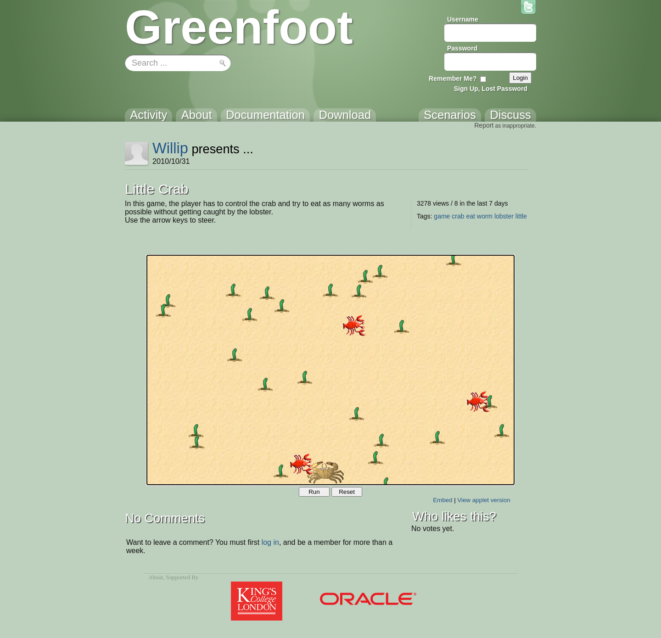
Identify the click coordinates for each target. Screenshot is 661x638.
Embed (442, 500)
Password (462, 48)
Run (313, 491)
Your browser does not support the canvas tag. (330, 370)
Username (462, 19)
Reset (347, 491)
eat (470, 216)
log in (270, 542)
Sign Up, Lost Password (490, 88)
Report (483, 125)
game (442, 216)
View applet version (483, 500)
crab (458, 216)
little (521, 216)
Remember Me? (452, 78)
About (155, 577)
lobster (504, 216)
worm (485, 216)
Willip (170, 148)
